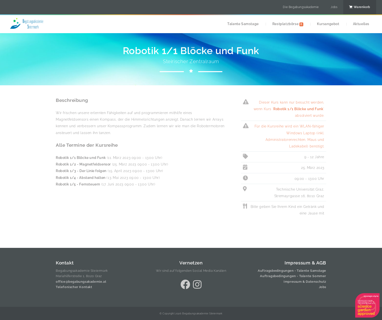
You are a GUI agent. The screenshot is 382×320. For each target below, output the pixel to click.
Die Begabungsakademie (301, 7)
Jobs (334, 7)
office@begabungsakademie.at (81, 281)
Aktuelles (361, 24)
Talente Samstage (243, 24)
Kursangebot (328, 24)
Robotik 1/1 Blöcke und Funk (81, 157)
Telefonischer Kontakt (74, 287)
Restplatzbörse (287, 24)
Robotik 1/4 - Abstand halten (80, 177)
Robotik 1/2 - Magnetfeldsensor (83, 164)
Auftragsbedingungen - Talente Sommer (293, 276)
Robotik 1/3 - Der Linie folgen (81, 171)
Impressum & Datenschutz (305, 281)
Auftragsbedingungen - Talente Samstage (292, 270)
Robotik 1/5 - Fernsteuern (78, 184)
